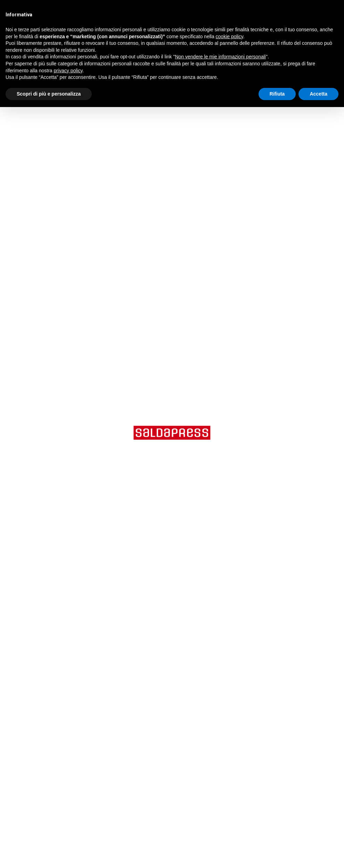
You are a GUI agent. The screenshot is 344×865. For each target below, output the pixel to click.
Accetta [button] (318, 94)
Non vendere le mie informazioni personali (220, 56)
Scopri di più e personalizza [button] (49, 94)
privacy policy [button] (68, 70)
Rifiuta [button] (277, 94)
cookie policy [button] (229, 36)
